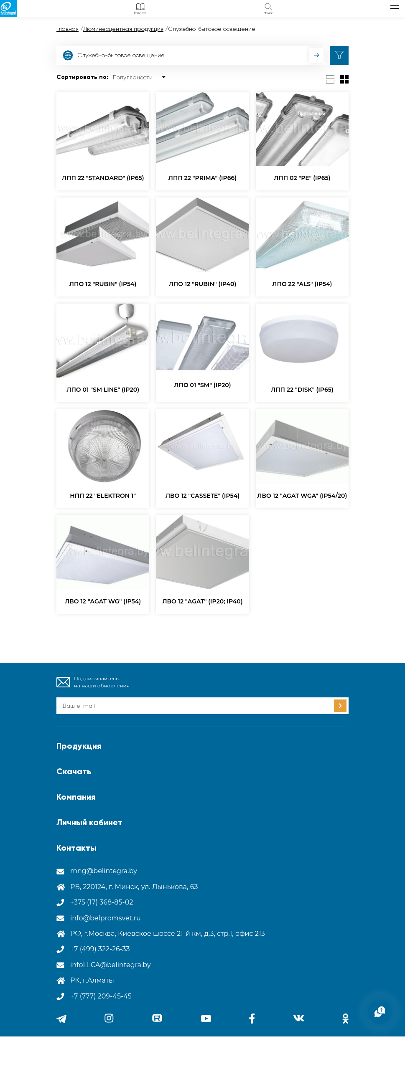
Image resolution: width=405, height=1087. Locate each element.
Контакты (76, 848)
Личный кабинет (89, 822)
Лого (8, 8)
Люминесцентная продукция (123, 28)
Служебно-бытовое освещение (114, 55)
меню (394, 8)
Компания (76, 797)
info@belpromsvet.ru (105, 918)
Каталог (140, 13)
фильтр (339, 55)
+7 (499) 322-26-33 (100, 949)
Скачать (74, 771)
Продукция (79, 746)
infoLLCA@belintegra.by (110, 965)
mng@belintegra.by (103, 871)
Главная (67, 28)
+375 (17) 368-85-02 (101, 902)
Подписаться (340, 705)
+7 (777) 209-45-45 (101, 996)
